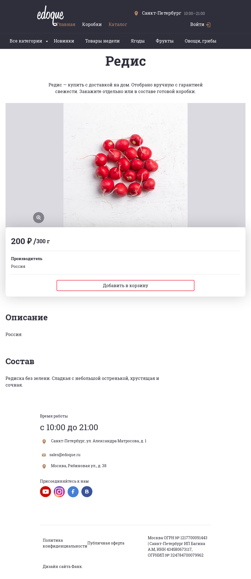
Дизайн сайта (57, 566)
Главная (66, 24)
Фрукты (165, 41)
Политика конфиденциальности (65, 543)
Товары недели (102, 41)
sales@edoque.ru (61, 454)
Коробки (92, 24)
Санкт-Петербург (158, 13)
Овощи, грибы (201, 41)
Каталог (118, 24)
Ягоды (138, 41)
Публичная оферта (105, 543)
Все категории (29, 41)
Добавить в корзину (125, 285)
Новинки (64, 41)
